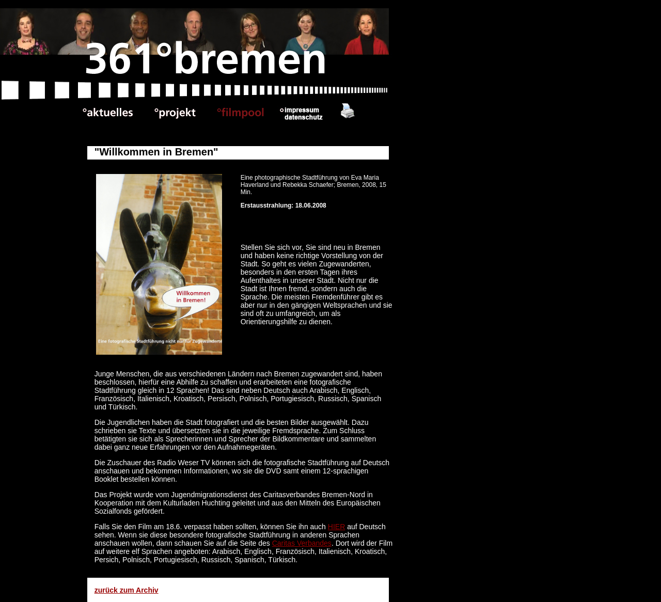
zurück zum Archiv (127, 590)
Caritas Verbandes (302, 543)
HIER (336, 526)
